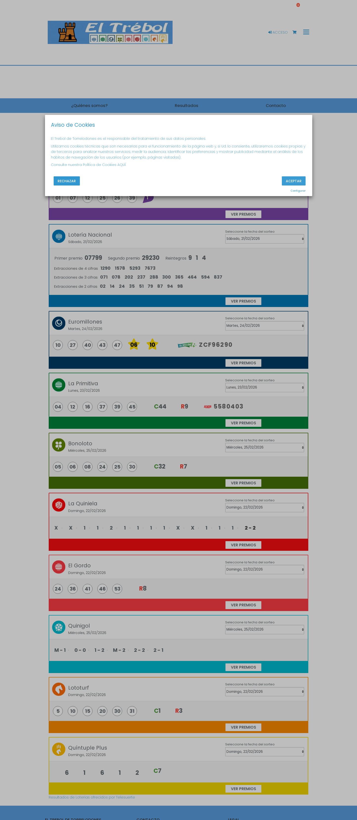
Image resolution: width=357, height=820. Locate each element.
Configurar (298, 191)
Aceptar (294, 181)
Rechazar (67, 181)
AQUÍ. (121, 164)
